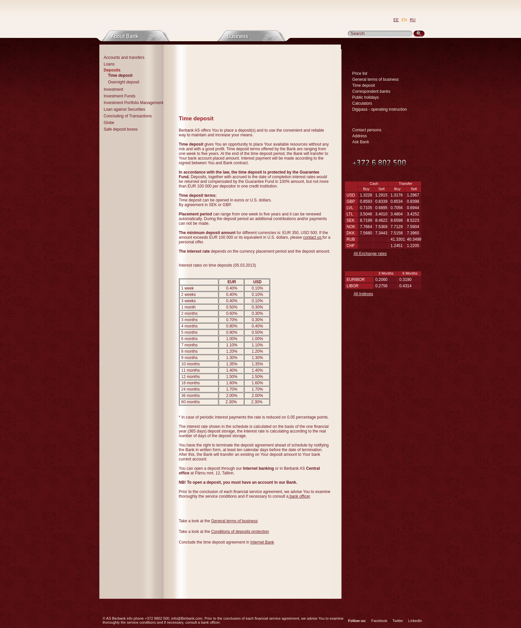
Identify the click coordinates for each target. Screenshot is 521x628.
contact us (312, 237)
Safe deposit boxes (121, 129)
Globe (109, 122)
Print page (334, 109)
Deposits (112, 70)
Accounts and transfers (124, 57)
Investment (113, 89)
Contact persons (366, 130)
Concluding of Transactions (128, 116)
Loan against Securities (124, 109)
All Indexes (363, 294)
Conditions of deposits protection (240, 531)
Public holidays (365, 97)
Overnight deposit (123, 82)
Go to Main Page (162, 15)
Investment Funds (119, 96)
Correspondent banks (371, 91)
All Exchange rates (370, 253)
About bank (135, 35)
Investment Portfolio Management (133, 102)
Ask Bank (360, 142)
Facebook (379, 621)
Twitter (397, 621)
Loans (109, 64)
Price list (359, 73)
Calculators (362, 103)
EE (396, 20)
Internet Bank (262, 542)
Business (251, 35)
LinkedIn (415, 621)
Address (359, 136)
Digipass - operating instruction (379, 109)
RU (412, 20)
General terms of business (234, 521)
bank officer (299, 496)
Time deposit (363, 85)
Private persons (193, 35)
